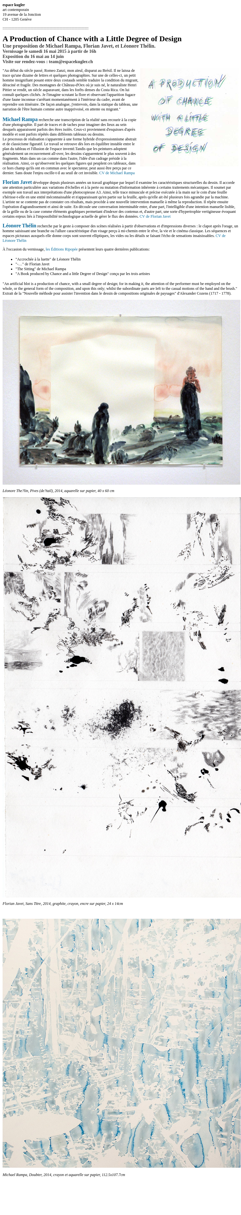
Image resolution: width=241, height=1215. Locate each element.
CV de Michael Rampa (117, 173)
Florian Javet (17, 182)
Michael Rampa (20, 119)
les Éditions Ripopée (62, 249)
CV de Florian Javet (155, 216)
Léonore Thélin (19, 225)
